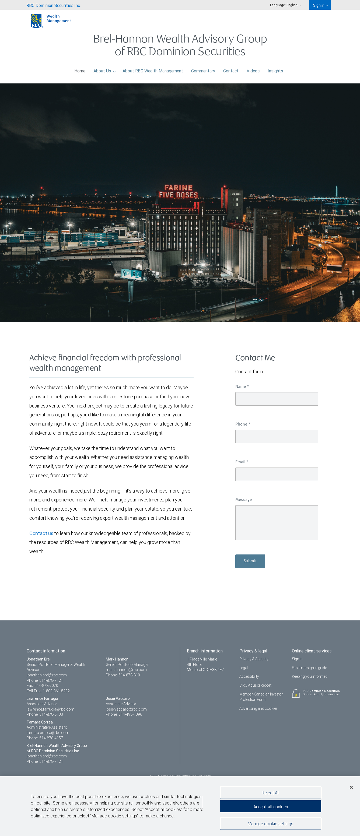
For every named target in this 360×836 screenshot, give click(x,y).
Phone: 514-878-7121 (45, 680)
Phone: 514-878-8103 (45, 714)
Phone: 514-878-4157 (45, 738)
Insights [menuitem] (275, 69)
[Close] (351, 789)
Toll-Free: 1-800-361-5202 (48, 691)
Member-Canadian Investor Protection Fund (261, 697)
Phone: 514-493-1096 (124, 714)
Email (242, 462)
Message (243, 500)
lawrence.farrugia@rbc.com (50, 709)
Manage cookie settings (270, 825)
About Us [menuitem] (104, 69)
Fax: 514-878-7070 (42, 685)
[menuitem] (54, 5)
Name (242, 387)
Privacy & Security (253, 658)
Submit (250, 561)
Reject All (270, 794)
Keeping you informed (309, 676)
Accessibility (249, 676)
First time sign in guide (309, 667)
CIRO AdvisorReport (255, 685)
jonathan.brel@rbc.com (47, 675)
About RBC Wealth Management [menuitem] (153, 69)
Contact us (41, 533)
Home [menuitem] (79, 69)
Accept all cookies (270, 808)
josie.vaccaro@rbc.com (126, 709)
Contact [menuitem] (231, 69)
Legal (243, 667)
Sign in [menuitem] (320, 5)
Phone (242, 424)
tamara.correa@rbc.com (48, 732)
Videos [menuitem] (253, 69)
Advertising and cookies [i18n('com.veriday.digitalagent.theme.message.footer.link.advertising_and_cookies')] (258, 708)
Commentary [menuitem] (203, 69)
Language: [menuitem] (285, 5)
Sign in (297, 658)
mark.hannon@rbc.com (126, 669)
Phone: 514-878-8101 (124, 675)
